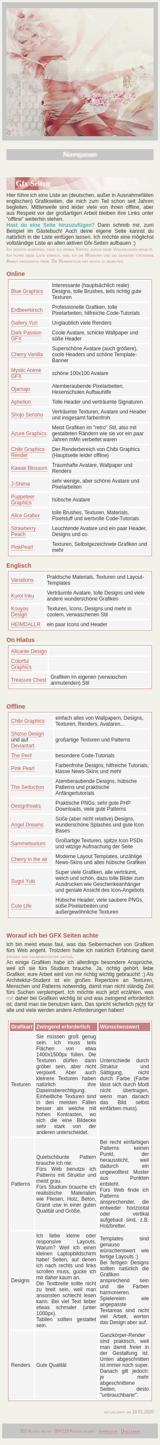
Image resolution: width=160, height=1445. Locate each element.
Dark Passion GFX (26, 336)
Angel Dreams (27, 825)
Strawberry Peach (23, 531)
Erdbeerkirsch (27, 310)
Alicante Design (29, 651)
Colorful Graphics (21, 664)
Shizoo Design (27, 734)
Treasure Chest (28, 680)
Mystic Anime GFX (26, 373)
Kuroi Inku (22, 596)
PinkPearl (22, 547)
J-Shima (20, 484)
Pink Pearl (23, 768)
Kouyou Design (20, 612)
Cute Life (21, 906)
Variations (22, 580)
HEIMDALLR (26, 624)
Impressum (108, 1431)
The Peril (21, 756)
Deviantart (23, 746)
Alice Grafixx (25, 516)
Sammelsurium (28, 844)
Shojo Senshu (27, 415)
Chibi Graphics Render (28, 452)
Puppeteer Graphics (23, 500)
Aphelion (21, 402)
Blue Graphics (27, 291)
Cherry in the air (29, 859)
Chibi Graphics (28, 721)
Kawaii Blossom (29, 468)
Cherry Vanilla (27, 355)
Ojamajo (20, 389)
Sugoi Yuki (23, 881)
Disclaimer (130, 1431)
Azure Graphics (29, 434)
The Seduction (27, 787)
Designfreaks (26, 806)
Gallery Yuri (24, 323)
